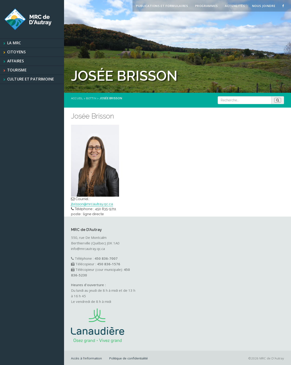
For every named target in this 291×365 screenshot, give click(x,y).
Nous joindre (263, 6)
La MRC (14, 42)
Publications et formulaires (162, 6)
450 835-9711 (105, 209)
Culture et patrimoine (30, 79)
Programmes (206, 6)
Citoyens (16, 51)
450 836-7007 (106, 258)
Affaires (15, 61)
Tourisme (16, 70)
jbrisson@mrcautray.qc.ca (92, 204)
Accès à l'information (86, 358)
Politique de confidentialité (128, 358)
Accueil (77, 98)
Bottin (91, 98)
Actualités (235, 6)
